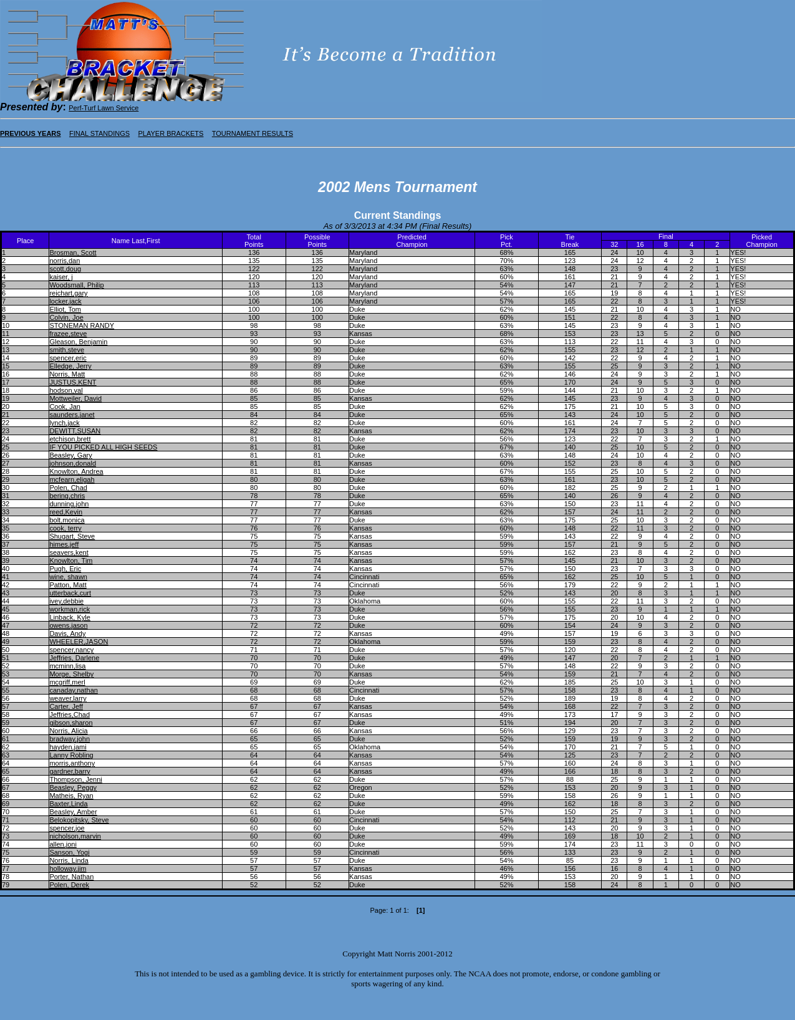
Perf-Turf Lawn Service (103, 108)
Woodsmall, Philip (76, 285)
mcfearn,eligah (71, 479)
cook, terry (65, 528)
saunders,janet (71, 414)
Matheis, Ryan (71, 795)
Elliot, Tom (65, 309)
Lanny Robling (71, 755)
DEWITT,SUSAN (74, 431)
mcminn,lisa (67, 666)
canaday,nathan (73, 690)
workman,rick (69, 609)
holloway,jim (67, 868)
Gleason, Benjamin (78, 341)
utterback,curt (70, 593)
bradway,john (69, 739)
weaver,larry (67, 698)
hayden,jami (67, 747)
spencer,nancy (71, 649)
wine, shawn (68, 576)
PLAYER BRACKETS (170, 133)
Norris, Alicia (68, 730)
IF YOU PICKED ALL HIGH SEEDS (103, 447)
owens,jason (68, 625)
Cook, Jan (64, 406)
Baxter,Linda (68, 803)
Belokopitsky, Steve (78, 820)
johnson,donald (72, 463)
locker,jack (65, 301)
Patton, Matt (67, 585)
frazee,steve (68, 333)
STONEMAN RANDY (81, 325)
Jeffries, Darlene (74, 658)
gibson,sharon (70, 722)
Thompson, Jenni (75, 779)
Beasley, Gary (70, 455)
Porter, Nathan (71, 876)
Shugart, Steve (72, 536)
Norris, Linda (68, 860)
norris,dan (64, 260)
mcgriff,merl (67, 682)
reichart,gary (68, 293)
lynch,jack (64, 422)
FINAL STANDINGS (99, 133)
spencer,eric (67, 358)
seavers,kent (68, 552)
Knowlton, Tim (70, 560)
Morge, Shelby (71, 674)
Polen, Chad (68, 487)
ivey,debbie (66, 601)
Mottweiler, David (75, 398)
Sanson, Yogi (69, 852)
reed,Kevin (65, 512)
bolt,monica (66, 520)
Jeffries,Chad (69, 714)
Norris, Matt (67, 374)
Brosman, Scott (72, 252)
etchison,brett (69, 439)
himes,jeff (64, 544)
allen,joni (62, 844)
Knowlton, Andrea (76, 471)
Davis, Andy (67, 633)
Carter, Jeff (66, 706)
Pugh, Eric (65, 568)
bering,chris (67, 495)
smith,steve (66, 350)
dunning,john (69, 504)
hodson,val (65, 390)
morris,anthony (72, 763)
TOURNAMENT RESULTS (252, 133)
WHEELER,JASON (78, 641)
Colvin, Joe (66, 317)
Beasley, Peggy (73, 787)
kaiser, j (60, 277)
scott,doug (65, 268)
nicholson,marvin (75, 836)
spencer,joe (66, 828)
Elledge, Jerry (70, 366)
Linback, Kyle (69, 617)
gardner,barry (69, 771)
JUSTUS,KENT (72, 382)
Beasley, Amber (73, 812)
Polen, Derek (69, 884)
